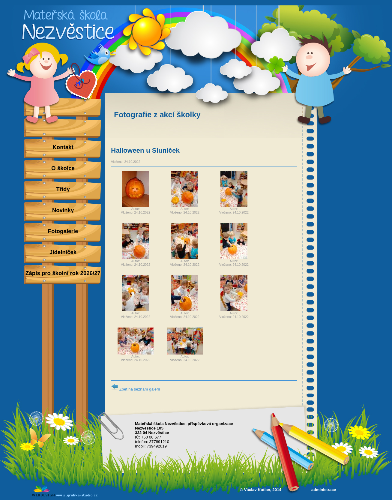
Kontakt (62, 147)
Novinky (63, 210)
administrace (323, 489)
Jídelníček (62, 252)
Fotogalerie (63, 231)
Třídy (63, 189)
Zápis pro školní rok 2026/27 (62, 273)
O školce (63, 168)
